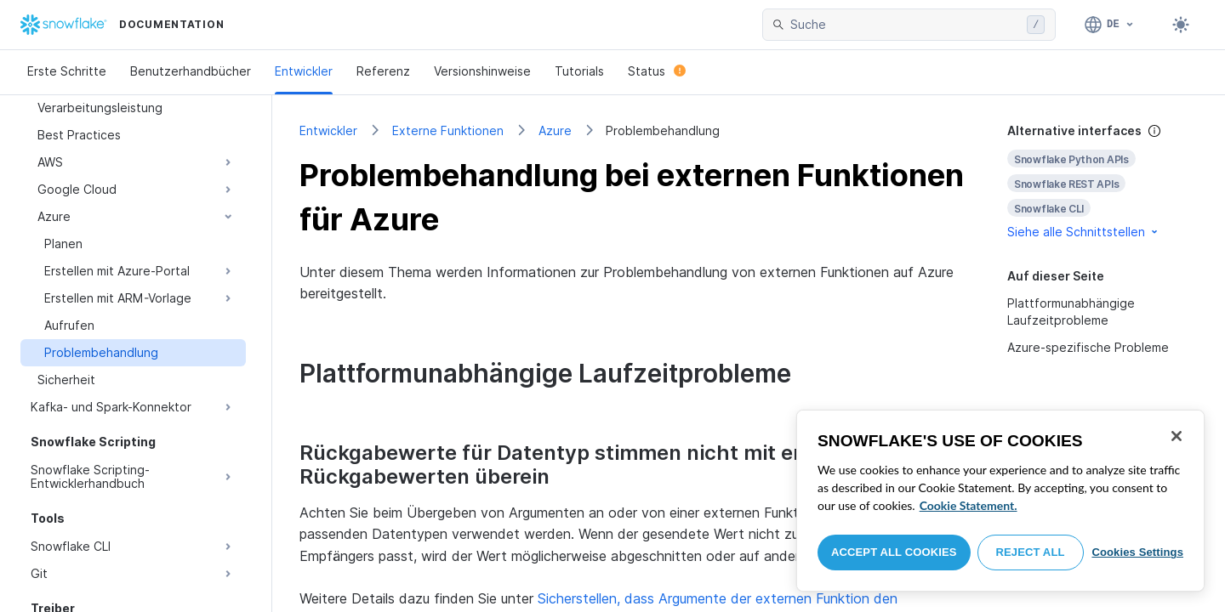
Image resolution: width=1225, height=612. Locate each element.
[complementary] (1102, 181)
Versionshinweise (482, 71)
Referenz (383, 71)
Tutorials (579, 71)
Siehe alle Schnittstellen (1083, 231)
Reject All (1030, 552)
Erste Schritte (66, 71)
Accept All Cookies (894, 552)
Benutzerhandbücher (190, 71)
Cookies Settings (1137, 552)
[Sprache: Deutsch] (1109, 25)
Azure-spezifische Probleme (1088, 347)
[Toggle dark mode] (1181, 25)
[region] (1000, 501)
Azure (555, 130)
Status (657, 71)
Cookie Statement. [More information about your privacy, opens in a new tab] (968, 505)
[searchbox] (905, 24)
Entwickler (304, 71)
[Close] (1176, 436)
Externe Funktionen (448, 130)
